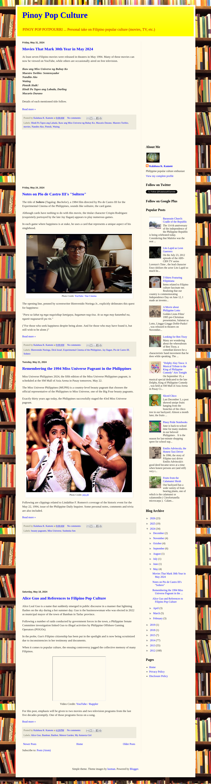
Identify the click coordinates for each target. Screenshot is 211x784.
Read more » (29, 109)
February (158, 618)
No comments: (74, 118)
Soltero (27, 353)
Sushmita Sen (68, 530)
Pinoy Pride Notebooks (175, 422)
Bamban (46, 735)
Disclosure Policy (158, 676)
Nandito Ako (38, 126)
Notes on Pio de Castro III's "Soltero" (54, 194)
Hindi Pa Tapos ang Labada (44, 123)
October (157, 543)
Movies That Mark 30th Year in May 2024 (57, 49)
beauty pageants (38, 530)
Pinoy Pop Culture (55, 15)
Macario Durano (104, 123)
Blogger (134, 769)
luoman (111, 769)
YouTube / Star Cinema (85, 296)
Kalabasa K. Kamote (161, 166)
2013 (153, 645)
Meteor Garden (66, 735)
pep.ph (86, 494)
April (156, 608)
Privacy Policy (157, 671)
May (156, 569)
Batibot (54, 735)
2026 (153, 518)
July (155, 558)
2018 (153, 630)
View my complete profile (159, 176)
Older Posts (129, 744)
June (156, 564)
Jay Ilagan (107, 350)
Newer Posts (29, 744)
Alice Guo (36, 735)
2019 (153, 624)
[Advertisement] (79, 158)
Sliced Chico (169, 395)
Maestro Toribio (120, 123)
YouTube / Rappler (87, 704)
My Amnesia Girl (83, 735)
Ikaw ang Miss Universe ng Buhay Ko (77, 123)
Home (79, 744)
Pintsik (48, 126)
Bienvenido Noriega (40, 350)
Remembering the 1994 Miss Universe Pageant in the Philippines (76, 368)
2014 (153, 640)
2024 (153, 528)
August (157, 553)
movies (27, 126)
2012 (153, 650)
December (159, 533)
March (157, 613)
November (159, 538)
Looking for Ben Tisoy (175, 336)
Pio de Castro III (121, 350)
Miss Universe (54, 530)
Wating (56, 126)
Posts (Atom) (44, 750)
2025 (153, 523)
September (159, 548)
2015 (153, 635)
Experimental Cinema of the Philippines (82, 350)
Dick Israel (56, 350)
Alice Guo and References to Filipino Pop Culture (64, 598)
